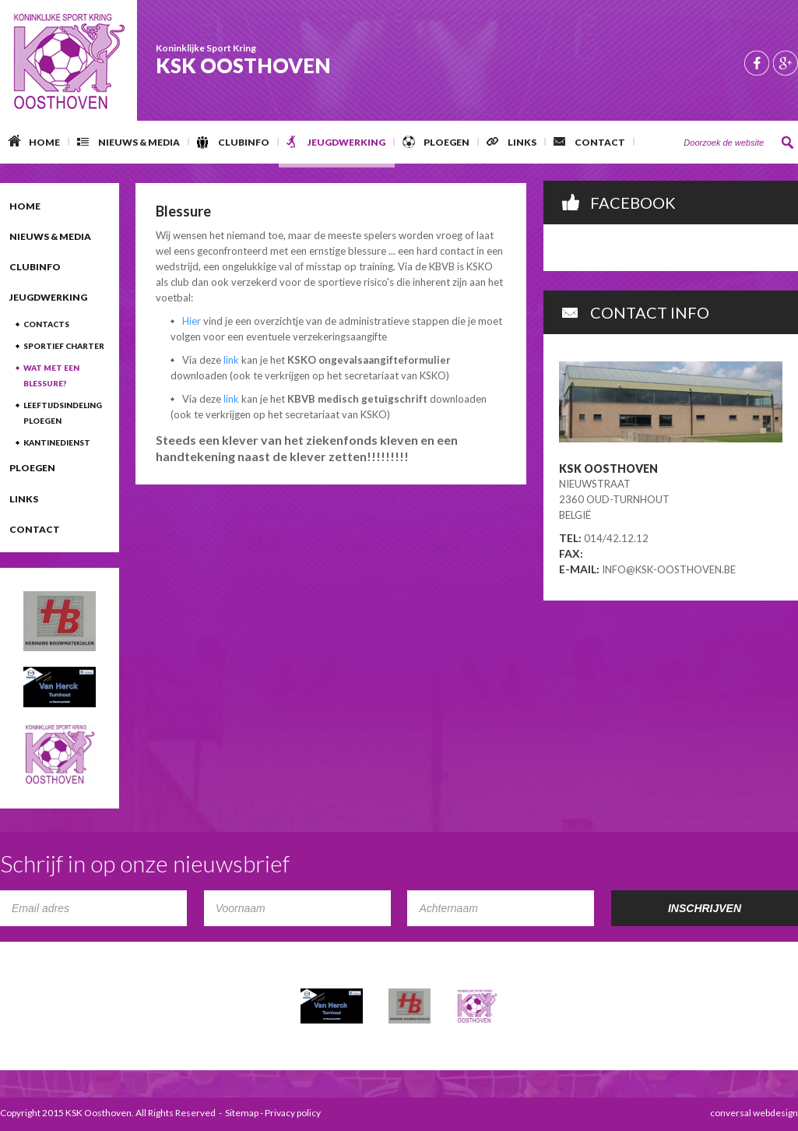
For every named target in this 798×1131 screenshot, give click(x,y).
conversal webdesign (754, 1113)
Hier (191, 321)
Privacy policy (293, 1113)
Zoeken (788, 142)
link (232, 360)
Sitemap (241, 1113)
